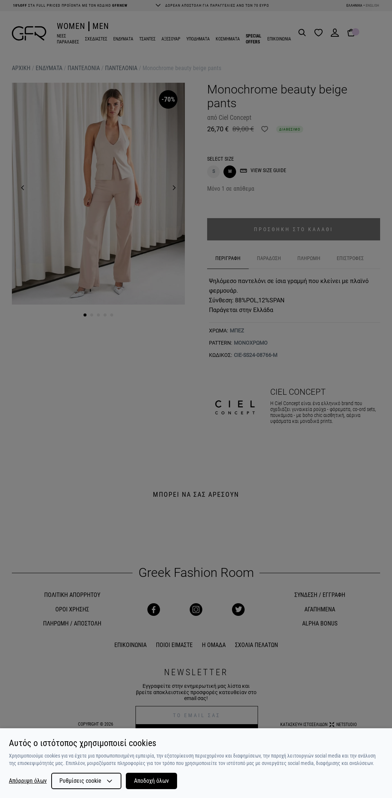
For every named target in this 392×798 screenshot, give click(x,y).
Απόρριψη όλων (28, 781)
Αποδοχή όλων (151, 780)
